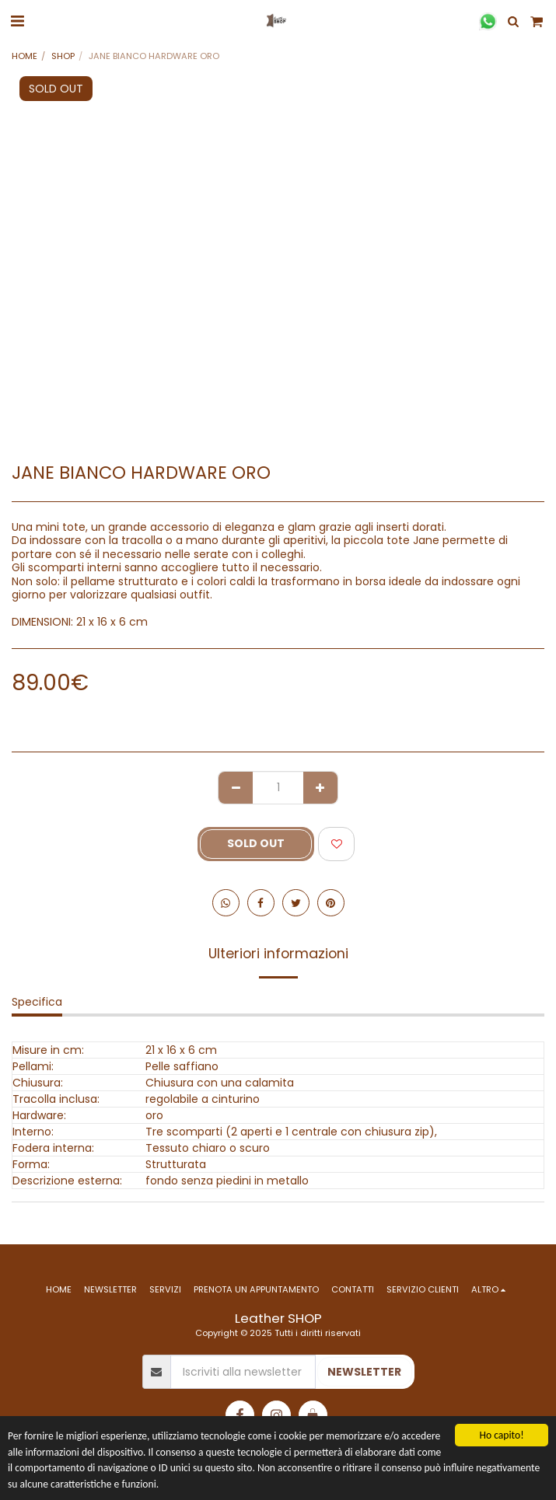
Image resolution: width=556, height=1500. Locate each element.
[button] (17, 21)
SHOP (63, 56)
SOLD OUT (256, 843)
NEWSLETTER (364, 1372)
